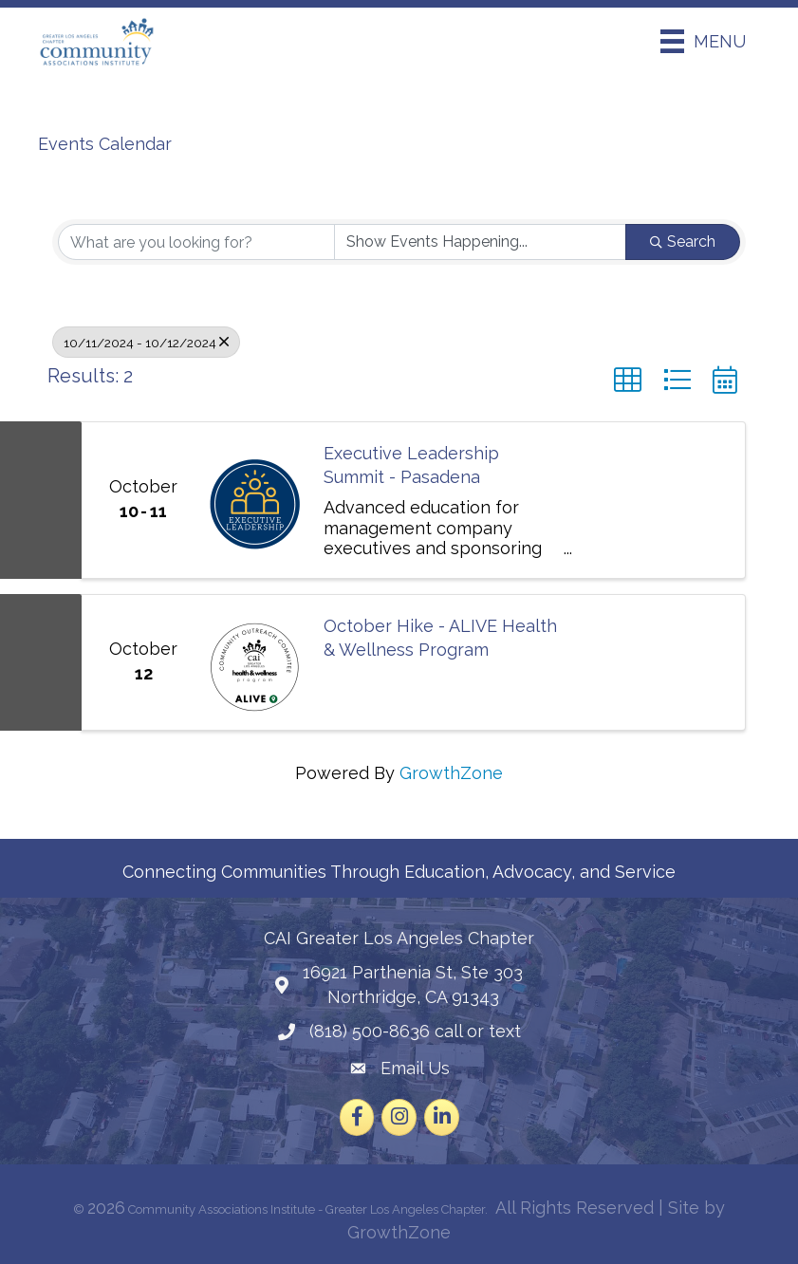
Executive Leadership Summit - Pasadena (411, 465)
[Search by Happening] (480, 242)
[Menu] (703, 41)
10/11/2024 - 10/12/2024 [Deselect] (146, 342)
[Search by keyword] (196, 242)
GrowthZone (451, 773)
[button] (627, 380)
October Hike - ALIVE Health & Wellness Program (440, 638)
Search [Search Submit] (682, 241)
